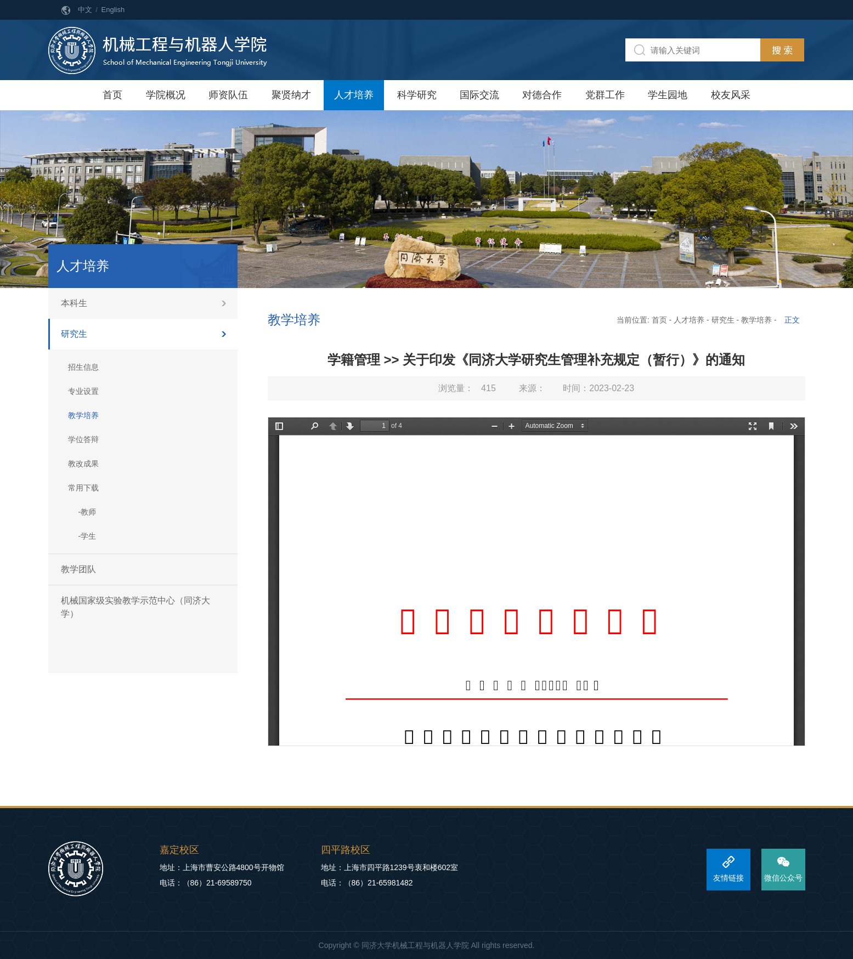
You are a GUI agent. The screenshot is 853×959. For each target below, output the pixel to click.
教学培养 (83, 415)
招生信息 (83, 367)
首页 (112, 94)
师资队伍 (228, 94)
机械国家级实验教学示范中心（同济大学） (135, 607)
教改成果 (83, 463)
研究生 (74, 334)
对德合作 (542, 94)
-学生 (87, 536)
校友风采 (730, 94)
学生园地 (667, 94)
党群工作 (605, 94)
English (113, 9)
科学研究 (417, 94)
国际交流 (479, 94)
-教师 (87, 511)
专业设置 (83, 391)
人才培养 (354, 94)
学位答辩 (83, 439)
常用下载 (83, 487)
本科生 (74, 303)
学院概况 (165, 94)
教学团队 (78, 569)
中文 (85, 9)
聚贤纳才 (291, 94)
